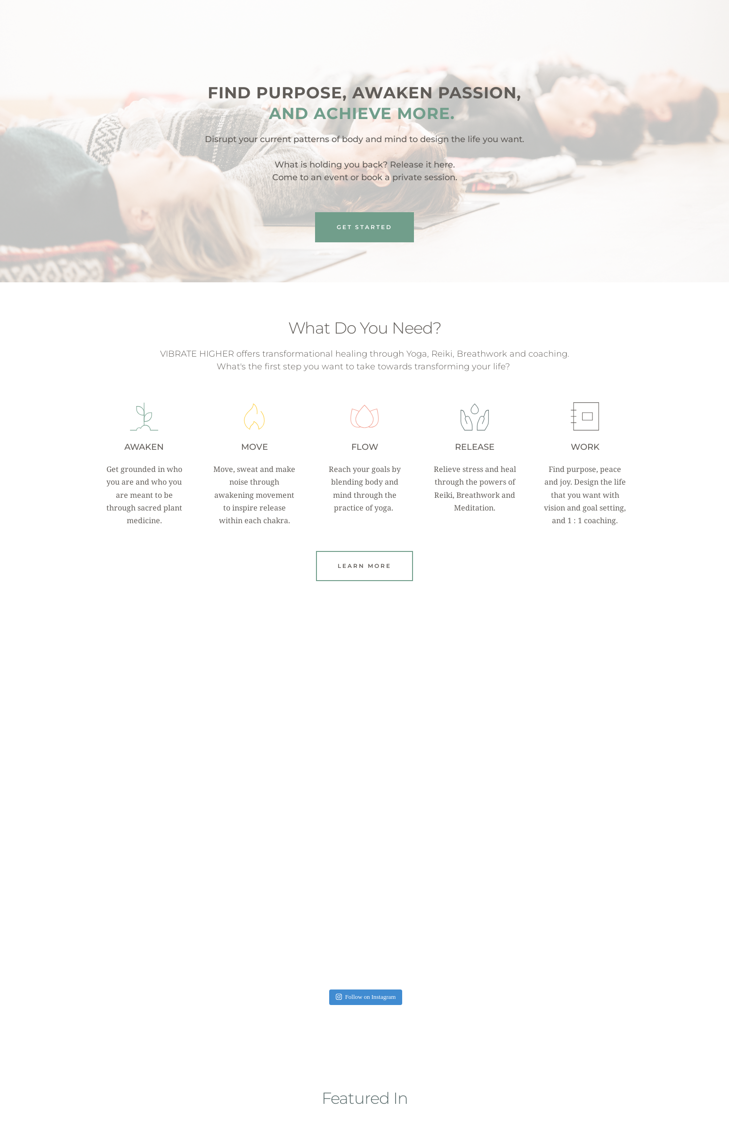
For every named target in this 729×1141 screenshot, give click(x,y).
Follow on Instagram (366, 784)
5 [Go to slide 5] (378, 1089)
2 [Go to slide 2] (350, 1089)
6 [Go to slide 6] (388, 1089)
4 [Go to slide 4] (369, 1089)
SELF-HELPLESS (304, 1028)
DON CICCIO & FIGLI (425, 1042)
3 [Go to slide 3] (359, 1089)
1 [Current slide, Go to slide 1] (341, 1089)
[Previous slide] (110, 1014)
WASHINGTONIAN (547, 1042)
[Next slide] (618, 1014)
